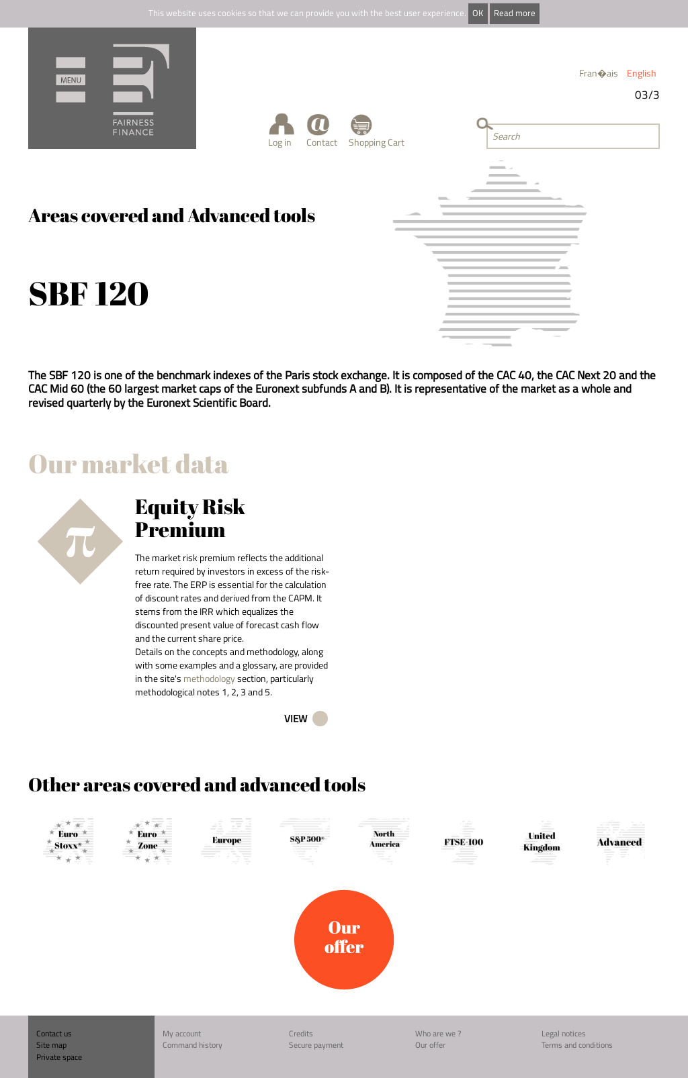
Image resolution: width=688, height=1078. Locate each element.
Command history (192, 1044)
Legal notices (564, 1033)
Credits (301, 1033)
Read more (514, 13)
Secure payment (316, 1044)
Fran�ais (598, 73)
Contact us (54, 1033)
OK (477, 13)
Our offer (430, 1044)
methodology (209, 678)
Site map (51, 1044)
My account (182, 1033)
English (641, 73)
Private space (59, 1056)
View (295, 718)
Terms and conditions (577, 1044)
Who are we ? (438, 1033)
